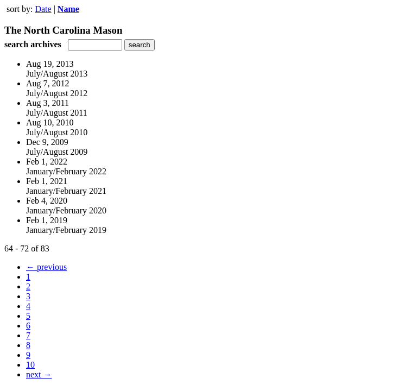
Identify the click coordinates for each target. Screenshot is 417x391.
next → (39, 374)
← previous (46, 267)
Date (43, 9)
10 (30, 364)
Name (68, 9)
